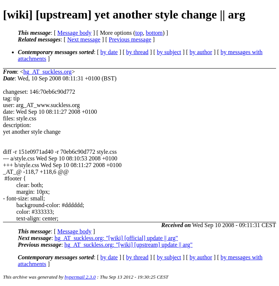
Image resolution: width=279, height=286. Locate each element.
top (139, 33)
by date (109, 52)
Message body (74, 33)
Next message (83, 39)
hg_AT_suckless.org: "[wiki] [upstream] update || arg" (128, 245)
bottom (154, 33)
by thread (137, 52)
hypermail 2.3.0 (80, 277)
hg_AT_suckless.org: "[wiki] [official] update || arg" (116, 238)
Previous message (130, 39)
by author (200, 52)
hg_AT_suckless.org (47, 72)
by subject (169, 52)
